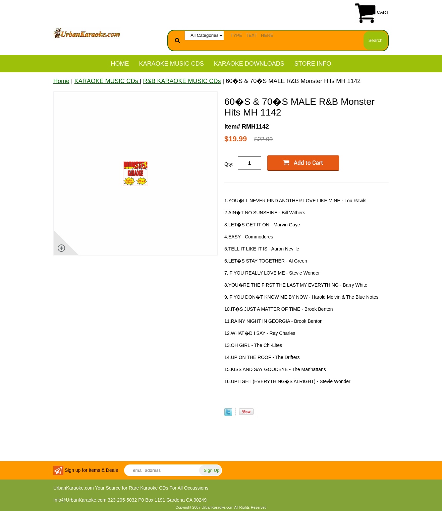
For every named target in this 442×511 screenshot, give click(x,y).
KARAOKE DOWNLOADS (249, 63)
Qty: (229, 164)
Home (120, 63)
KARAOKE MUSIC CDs (171, 63)
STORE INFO (312, 63)
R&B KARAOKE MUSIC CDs (182, 81)
